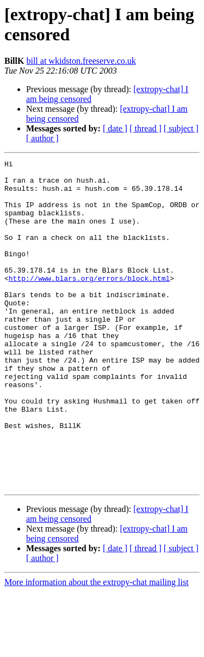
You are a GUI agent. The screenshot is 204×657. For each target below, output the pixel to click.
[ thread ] (145, 128)
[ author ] (42, 138)
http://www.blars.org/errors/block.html (89, 303)
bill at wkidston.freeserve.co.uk (80, 60)
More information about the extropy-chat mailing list (96, 647)
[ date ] (115, 128)
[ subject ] (181, 128)
